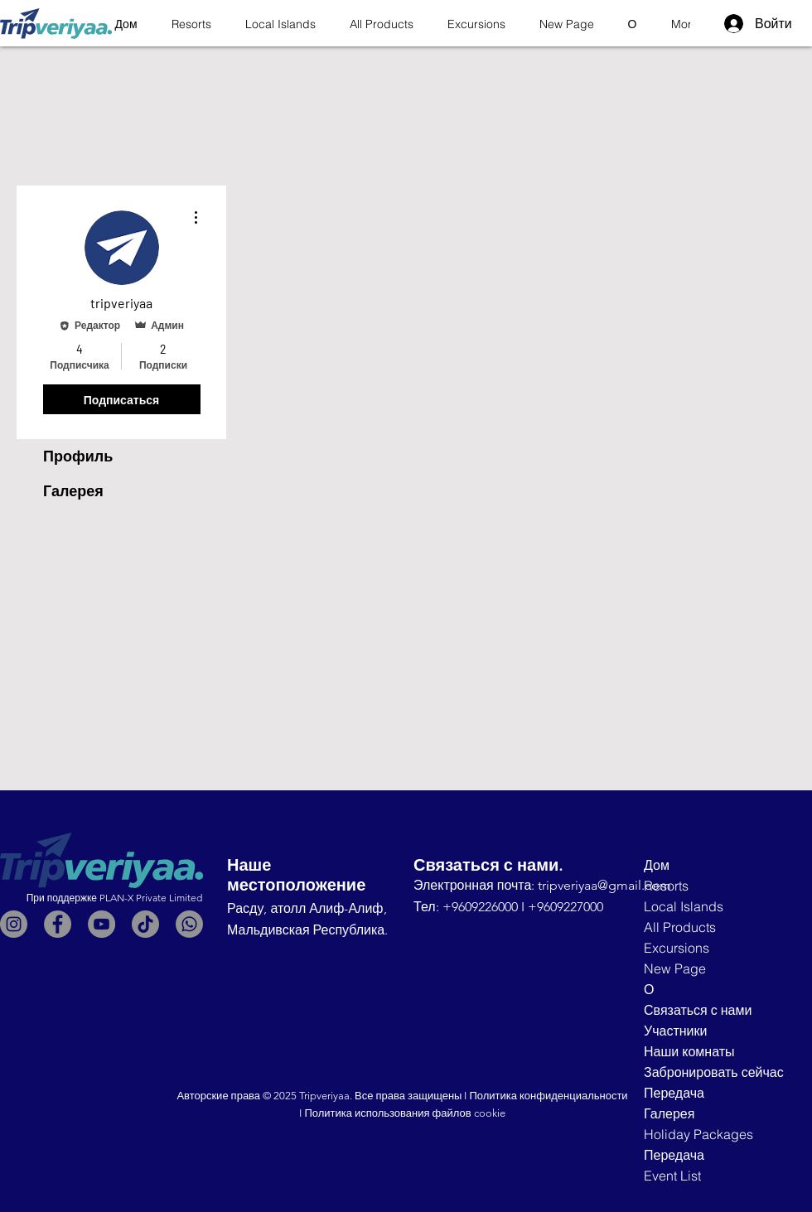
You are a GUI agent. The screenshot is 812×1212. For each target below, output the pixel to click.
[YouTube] (101, 924)
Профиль (78, 456)
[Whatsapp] (189, 924)
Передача (674, 1092)
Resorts (666, 885)
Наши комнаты (689, 1051)
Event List (672, 1175)
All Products (680, 927)
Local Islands (683, 906)
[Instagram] (13, 924)
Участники (675, 1030)
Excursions (676, 947)
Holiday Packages (698, 1134)
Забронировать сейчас (710, 1072)
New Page (675, 968)
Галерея (73, 491)
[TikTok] (145, 924)
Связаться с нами (698, 1010)
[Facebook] (57, 924)
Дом (656, 865)
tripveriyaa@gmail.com (604, 885)
